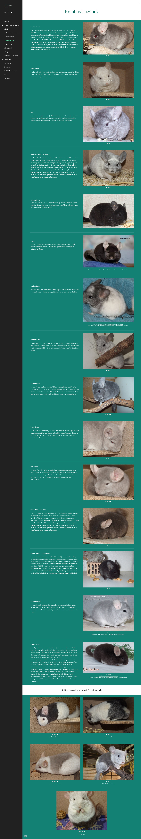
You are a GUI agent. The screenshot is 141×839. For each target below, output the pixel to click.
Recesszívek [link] (9, 36)
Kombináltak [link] (9, 40)
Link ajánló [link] (7, 78)
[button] (139, 2)
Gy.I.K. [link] (6, 74)
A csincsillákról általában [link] (12, 25)
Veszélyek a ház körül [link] (11, 55)
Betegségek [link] (8, 52)
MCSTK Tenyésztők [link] (10, 71)
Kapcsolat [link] (7, 67)
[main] (82, 11)
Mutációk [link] (8, 44)
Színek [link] (6, 29)
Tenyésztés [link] (7, 59)
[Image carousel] (108, 39)
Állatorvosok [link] (8, 63)
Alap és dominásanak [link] (12, 33)
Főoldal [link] (6, 21)
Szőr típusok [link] (8, 48)
